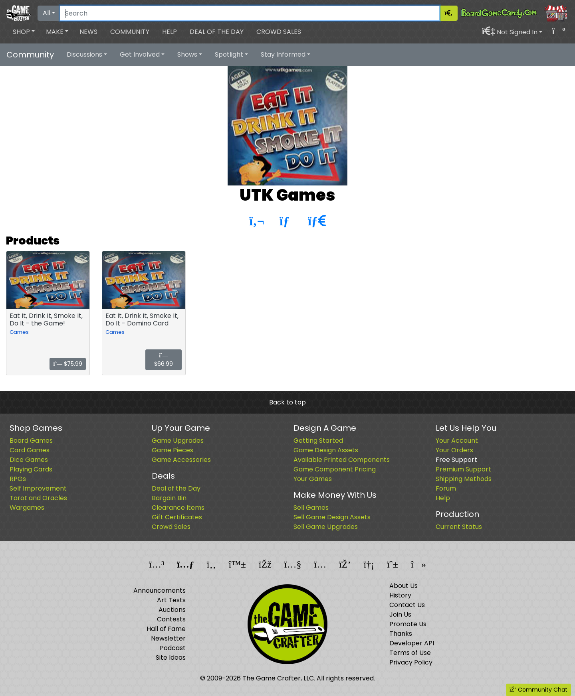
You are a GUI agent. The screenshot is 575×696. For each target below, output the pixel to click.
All (46, 13)
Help (169, 31)
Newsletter (168, 638)
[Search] (250, 13)
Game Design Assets (325, 450)
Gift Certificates (177, 517)
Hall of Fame (166, 628)
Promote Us (407, 624)
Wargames (27, 507)
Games (19, 332)
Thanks (400, 633)
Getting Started (318, 440)
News (88, 31)
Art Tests (171, 600)
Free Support (456, 459)
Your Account (457, 440)
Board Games (31, 440)
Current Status (459, 526)
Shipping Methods (464, 478)
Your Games (312, 478)
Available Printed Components (341, 459)
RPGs (18, 478)
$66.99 (163, 360)
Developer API (411, 643)
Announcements (159, 590)
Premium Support (463, 469)
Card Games (30, 450)
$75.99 (67, 364)
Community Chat (538, 690)
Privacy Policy (410, 662)
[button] (24, 32)
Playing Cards (31, 469)
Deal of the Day (217, 31)
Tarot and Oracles (38, 498)
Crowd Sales (278, 31)
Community (129, 31)
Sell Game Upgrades (325, 526)
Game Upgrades (178, 440)
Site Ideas (171, 657)
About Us (403, 585)
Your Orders (454, 450)
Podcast (173, 648)
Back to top (287, 402)
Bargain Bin (169, 498)
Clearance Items (178, 507)
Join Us (400, 614)
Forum (446, 488)
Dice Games (29, 459)
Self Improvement (38, 488)
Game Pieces (172, 450)
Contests (171, 619)
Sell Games (311, 507)
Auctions (172, 609)
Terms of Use (410, 652)
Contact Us (407, 604)
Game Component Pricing (334, 469)
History (400, 595)
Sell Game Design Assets (332, 517)
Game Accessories (181, 459)
